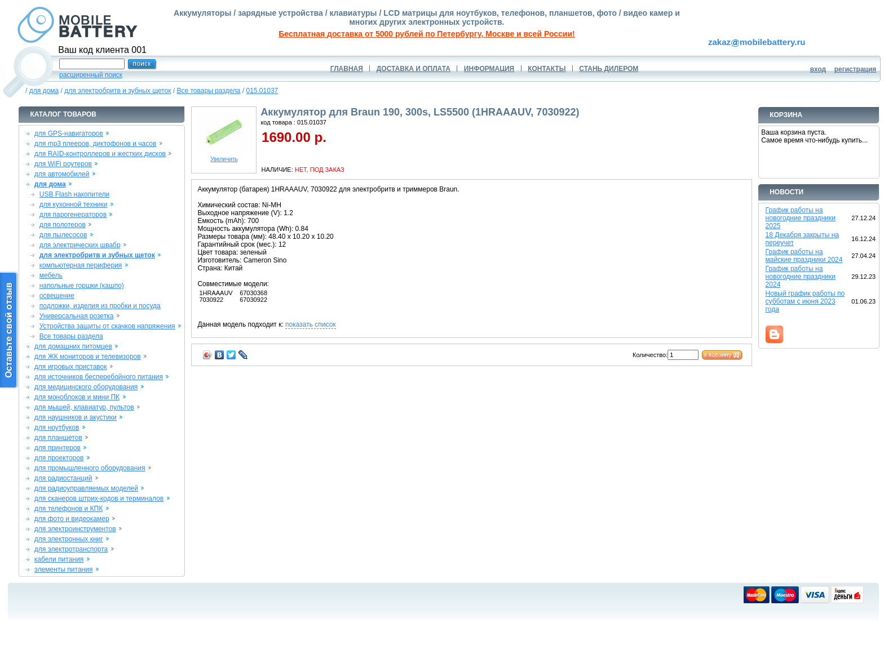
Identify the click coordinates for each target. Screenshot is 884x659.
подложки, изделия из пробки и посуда (100, 306)
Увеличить (224, 156)
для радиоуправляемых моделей (86, 488)
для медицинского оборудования (86, 387)
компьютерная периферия (80, 265)
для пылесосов (63, 235)
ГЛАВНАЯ (346, 69)
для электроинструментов (75, 529)
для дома (44, 91)
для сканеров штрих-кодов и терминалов (98, 498)
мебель (51, 275)
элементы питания (63, 569)
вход (818, 69)
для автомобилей (62, 174)
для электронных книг (68, 539)
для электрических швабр (80, 245)
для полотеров (62, 225)
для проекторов (59, 458)
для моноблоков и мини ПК (77, 397)
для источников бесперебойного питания (98, 377)
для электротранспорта (71, 549)
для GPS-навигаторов (68, 133)
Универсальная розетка (76, 316)
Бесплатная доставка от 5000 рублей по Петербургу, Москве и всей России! (426, 33)
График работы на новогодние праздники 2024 (801, 276)
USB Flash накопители (74, 194)
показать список (310, 324)
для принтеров (57, 448)
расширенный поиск (90, 75)
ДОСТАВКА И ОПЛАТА (413, 69)
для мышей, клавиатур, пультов (84, 407)
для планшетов (58, 438)
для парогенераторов (73, 215)
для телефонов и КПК (68, 509)
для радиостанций (63, 478)
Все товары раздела (209, 91)
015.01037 (262, 91)
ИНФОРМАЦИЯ (489, 69)
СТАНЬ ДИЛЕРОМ (608, 69)
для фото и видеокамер (71, 519)
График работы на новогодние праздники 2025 (801, 218)
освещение (56, 296)
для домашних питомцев (73, 346)
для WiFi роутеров (63, 164)
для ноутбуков (56, 427)
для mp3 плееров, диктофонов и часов (95, 144)
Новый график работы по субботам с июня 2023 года (805, 301)
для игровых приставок (70, 367)
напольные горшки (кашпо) (81, 286)
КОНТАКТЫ (546, 69)
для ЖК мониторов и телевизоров (87, 356)
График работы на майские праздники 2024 (804, 256)
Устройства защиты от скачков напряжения (107, 326)
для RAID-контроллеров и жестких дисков (100, 154)
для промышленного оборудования (89, 468)
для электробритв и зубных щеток (117, 91)
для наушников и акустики (75, 417)
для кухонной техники (73, 204)
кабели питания (58, 559)
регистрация (855, 69)
